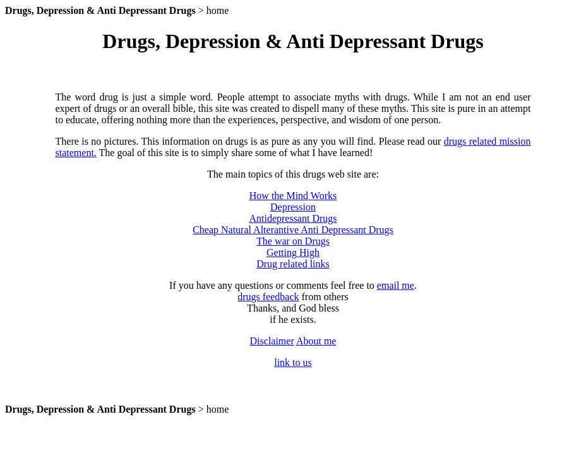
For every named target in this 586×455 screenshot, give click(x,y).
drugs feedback (268, 296)
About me (316, 341)
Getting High (293, 252)
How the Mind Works (293, 195)
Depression (293, 207)
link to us (293, 362)
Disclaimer (272, 341)
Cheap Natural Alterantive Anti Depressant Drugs (293, 229)
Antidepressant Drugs (293, 218)
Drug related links (293, 263)
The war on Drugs (293, 241)
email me (395, 285)
